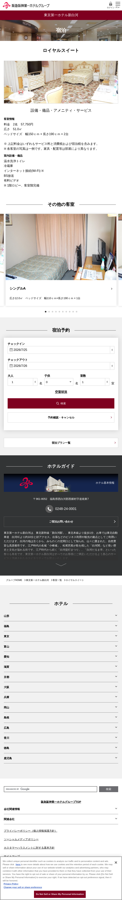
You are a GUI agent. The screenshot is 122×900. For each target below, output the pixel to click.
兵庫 (6, 697)
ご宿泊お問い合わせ (61, 521)
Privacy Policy (11, 884)
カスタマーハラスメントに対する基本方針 (29, 847)
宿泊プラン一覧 (61, 442)
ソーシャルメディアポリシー (21, 839)
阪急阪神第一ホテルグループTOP (61, 801)
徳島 (6, 747)
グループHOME (14, 580)
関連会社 (9, 819)
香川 (6, 737)
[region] (61, 878)
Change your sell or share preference (23, 887)
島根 (6, 717)
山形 (6, 615)
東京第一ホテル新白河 (37, 580)
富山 (6, 646)
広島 (6, 727)
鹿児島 (8, 758)
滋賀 (6, 666)
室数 (83, 375)
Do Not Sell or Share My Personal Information (60, 894)
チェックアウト (18, 359)
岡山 (6, 707)
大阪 (6, 687)
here (18, 864)
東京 (6, 636)
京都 (6, 677)
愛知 (6, 656)
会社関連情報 (12, 809)
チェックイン (16, 343)
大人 (10, 375)
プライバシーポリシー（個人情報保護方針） (30, 830)
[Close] (116, 862)
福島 (6, 626)
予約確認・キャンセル (61, 417)
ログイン (111, 5)
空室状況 (61, 391)
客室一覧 (57, 580)
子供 (47, 375)
